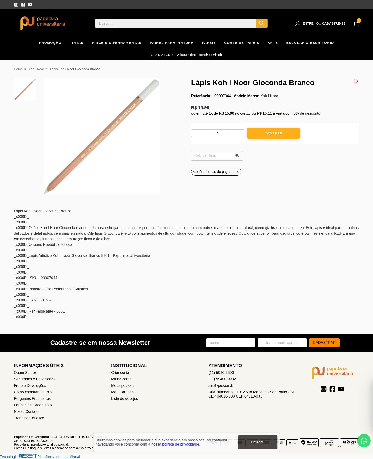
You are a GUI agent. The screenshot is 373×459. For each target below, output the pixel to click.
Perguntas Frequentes (32, 399)
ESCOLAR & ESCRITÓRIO (310, 43)
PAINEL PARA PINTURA (172, 43)
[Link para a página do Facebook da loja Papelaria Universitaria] (23, 4)
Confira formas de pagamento (216, 172)
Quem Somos (25, 373)
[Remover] (208, 133)
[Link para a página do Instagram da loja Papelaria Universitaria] (16, 4)
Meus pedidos (122, 386)
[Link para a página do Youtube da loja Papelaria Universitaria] (30, 4)
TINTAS (77, 43)
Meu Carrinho (122, 392)
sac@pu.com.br (221, 386)
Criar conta (120, 373)
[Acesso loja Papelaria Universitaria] (320, 23)
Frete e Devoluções (30, 386)
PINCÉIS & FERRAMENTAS (117, 43)
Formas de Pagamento (33, 405)
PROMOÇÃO (50, 43)
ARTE (273, 43)
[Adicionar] (227, 133)
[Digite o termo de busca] (175, 23)
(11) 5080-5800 (221, 373)
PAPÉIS (209, 43)
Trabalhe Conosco (29, 418)
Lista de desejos (124, 399)
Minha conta (121, 379)
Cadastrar (324, 343)
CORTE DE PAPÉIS (241, 43)
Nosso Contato (26, 412)
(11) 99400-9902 (222, 379)
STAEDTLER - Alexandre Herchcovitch (187, 55)
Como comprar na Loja (33, 392)
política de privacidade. (181, 444)
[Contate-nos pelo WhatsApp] (364, 440)
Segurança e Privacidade (34, 379)
